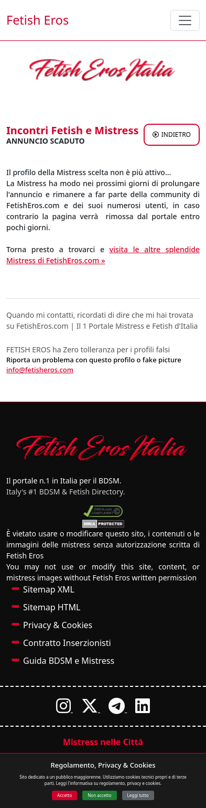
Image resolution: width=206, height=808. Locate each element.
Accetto (64, 795)
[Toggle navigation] (185, 20)
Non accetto (99, 795)
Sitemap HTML (51, 607)
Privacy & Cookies (57, 625)
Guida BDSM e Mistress (68, 660)
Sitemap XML (48, 589)
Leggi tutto (138, 795)
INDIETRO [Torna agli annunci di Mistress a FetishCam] (172, 134)
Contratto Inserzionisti (67, 643)
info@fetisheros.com (39, 369)
